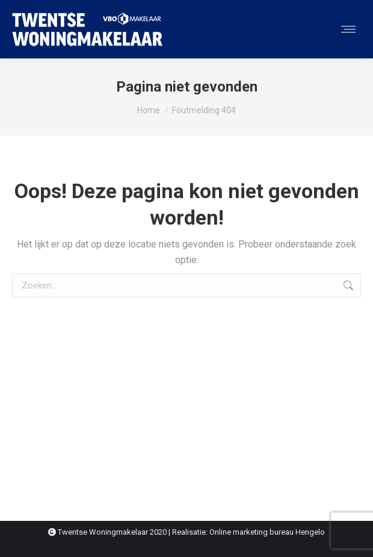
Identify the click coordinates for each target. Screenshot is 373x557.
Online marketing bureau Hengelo (267, 532)
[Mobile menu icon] (348, 29)
